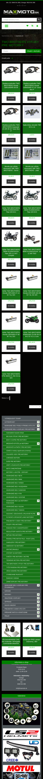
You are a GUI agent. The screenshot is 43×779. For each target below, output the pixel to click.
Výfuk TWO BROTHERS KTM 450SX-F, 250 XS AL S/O (11, 376)
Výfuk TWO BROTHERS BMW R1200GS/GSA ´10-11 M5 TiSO (32, 251)
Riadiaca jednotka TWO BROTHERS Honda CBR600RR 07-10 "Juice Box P (32, 86)
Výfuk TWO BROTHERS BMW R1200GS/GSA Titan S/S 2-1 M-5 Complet (11, 252)
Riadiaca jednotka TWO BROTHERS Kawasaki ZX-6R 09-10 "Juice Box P (11, 128)
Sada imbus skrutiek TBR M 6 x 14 (32, 126)
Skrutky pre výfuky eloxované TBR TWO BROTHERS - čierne (11, 168)
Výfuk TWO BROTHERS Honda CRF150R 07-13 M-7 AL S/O (11, 293)
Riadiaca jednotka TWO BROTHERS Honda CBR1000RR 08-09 (11, 85)
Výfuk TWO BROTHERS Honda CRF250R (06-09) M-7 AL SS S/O (32, 293)
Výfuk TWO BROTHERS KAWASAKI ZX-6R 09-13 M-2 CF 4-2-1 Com (32, 334)
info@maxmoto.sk (21, 688)
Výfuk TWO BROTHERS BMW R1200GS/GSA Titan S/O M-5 (32, 210)
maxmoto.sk (19, 36)
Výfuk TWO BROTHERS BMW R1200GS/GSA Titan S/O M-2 (11, 210)
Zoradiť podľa (6, 58)
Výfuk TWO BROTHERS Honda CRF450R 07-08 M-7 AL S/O (11, 334)
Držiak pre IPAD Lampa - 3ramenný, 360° (32, 640)
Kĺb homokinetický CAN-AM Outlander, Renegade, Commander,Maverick (11, 641)
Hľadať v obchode (33, 51)
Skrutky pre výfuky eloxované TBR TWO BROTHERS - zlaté (32, 168)
